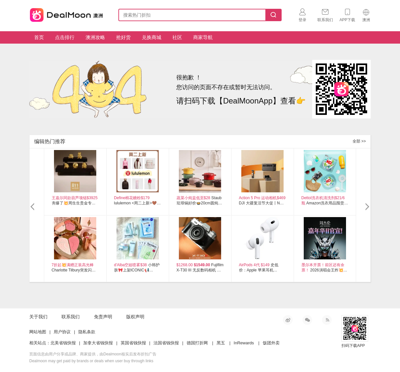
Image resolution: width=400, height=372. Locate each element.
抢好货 (123, 37)
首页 (39, 37)
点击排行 (64, 37)
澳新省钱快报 (67, 14)
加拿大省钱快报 (98, 342)
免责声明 (103, 316)
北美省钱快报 (63, 342)
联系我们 (70, 316)
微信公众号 (307, 320)
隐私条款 (86, 331)
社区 (177, 37)
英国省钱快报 (133, 342)
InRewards (244, 342)
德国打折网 (197, 342)
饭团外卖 (271, 342)
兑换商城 (151, 37)
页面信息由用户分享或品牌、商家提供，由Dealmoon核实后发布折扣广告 (92, 354)
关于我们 (38, 316)
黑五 (221, 342)
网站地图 (37, 331)
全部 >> (359, 141)
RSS (327, 320)
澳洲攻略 (95, 37)
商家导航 (203, 37)
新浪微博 (288, 320)
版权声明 (135, 316)
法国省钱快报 (166, 342)
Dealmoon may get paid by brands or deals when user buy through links (91, 361)
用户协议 (62, 331)
